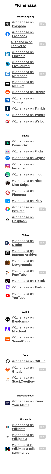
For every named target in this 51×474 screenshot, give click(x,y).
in (23, 460)
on (23, 24)
